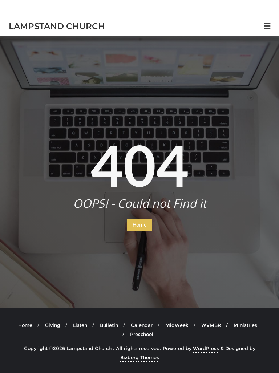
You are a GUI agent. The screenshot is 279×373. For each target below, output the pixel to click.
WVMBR (211, 325)
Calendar (142, 325)
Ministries (245, 325)
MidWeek (177, 325)
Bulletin (109, 325)
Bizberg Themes (139, 357)
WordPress (206, 348)
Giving (52, 325)
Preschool (141, 334)
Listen (80, 325)
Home (140, 224)
